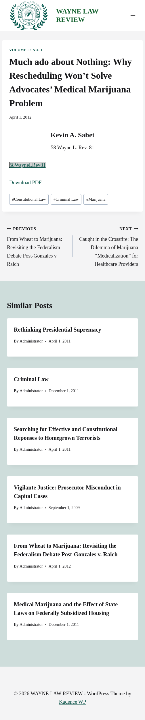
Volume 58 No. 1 (26, 50)
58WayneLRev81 (27, 165)
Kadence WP (72, 702)
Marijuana (95, 199)
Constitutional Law (29, 199)
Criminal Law (66, 199)
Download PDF (25, 182)
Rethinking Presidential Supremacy (57, 329)
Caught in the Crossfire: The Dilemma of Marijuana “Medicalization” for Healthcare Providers (108, 245)
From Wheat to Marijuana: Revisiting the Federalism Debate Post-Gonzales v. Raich (37, 245)
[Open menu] (132, 15)
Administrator (31, 341)
